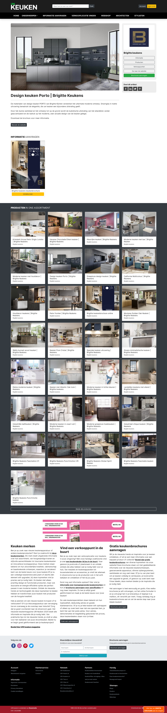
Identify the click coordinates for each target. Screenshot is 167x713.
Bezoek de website (19, 125)
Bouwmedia (33, 708)
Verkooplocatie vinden (84, 16)
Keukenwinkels (114, 694)
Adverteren (39, 670)
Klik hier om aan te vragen (153, 709)
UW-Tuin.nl (63, 679)
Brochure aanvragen (118, 648)
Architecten (122, 16)
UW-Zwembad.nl (65, 688)
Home (16, 16)
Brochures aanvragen (139, 75)
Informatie (139, 58)
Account (142, 6)
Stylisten (139, 16)
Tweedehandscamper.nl (117, 670)
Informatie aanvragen (54, 16)
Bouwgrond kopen (116, 679)
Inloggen (13, 670)
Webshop (106, 16)
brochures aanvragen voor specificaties (83, 587)
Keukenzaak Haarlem (92, 682)
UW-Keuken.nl (65, 676)
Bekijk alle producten (83, 509)
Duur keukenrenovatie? (117, 676)
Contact (38, 673)
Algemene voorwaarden (18, 682)
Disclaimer (14, 685)
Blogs (111, 688)
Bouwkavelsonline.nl (66, 691)
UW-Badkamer (65, 670)
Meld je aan (83, 656)
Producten (139, 62)
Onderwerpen (29, 16)
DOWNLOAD (28, 194)
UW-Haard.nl (64, 673)
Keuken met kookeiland (92, 673)
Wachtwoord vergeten (18, 673)
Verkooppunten (139, 67)
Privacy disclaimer (17, 688)
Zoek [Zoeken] (91, 6)
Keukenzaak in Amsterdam (118, 673)
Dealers (112, 691)
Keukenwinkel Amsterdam (93, 670)
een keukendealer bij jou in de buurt (82, 561)
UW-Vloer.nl (64, 682)
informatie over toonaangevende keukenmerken (81, 585)
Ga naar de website (139, 71)
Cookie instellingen (17, 691)
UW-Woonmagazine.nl (67, 685)
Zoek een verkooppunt (69, 621)
